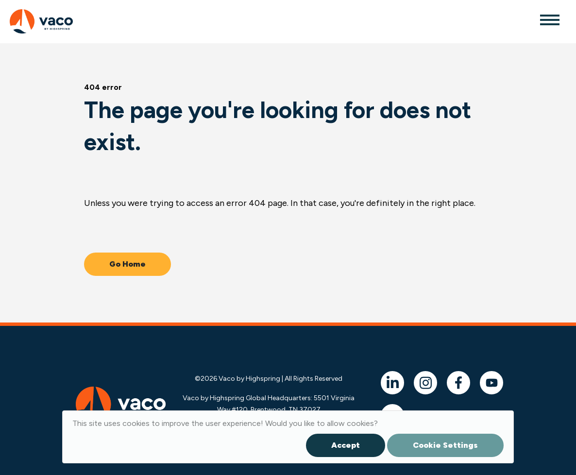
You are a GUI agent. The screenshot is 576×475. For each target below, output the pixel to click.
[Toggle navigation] (549, 19)
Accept (345, 445)
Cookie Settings (445, 445)
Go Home (127, 264)
